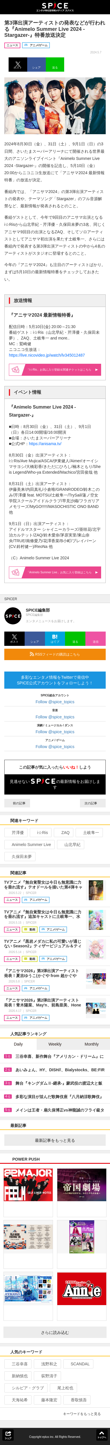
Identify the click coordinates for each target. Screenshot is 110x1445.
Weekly (55, 1044)
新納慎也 (17, 1376)
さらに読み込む (71, 1332)
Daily (18, 1044)
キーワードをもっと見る (84, 1414)
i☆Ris (40, 832)
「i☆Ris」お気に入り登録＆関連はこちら (62, 369)
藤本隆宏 (46, 1400)
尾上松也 (62, 1388)
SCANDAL (78, 1364)
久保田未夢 (19, 856)
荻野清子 (46, 1376)
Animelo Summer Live (29, 844)
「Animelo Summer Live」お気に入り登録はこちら (62, 572)
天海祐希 (17, 1400)
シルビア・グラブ (25, 1388)
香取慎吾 (76, 1400)
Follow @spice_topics (55, 702)
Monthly (92, 1044)
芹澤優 (15, 832)
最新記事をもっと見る (68, 1140)
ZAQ (63, 832)
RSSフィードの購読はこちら (65, 654)
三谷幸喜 (17, 1364)
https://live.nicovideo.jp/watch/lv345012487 (47, 355)
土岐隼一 (88, 832)
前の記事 (17, 803)
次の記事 (93, 803)
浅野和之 (46, 1364)
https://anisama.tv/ (45, 443)
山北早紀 (70, 844)
